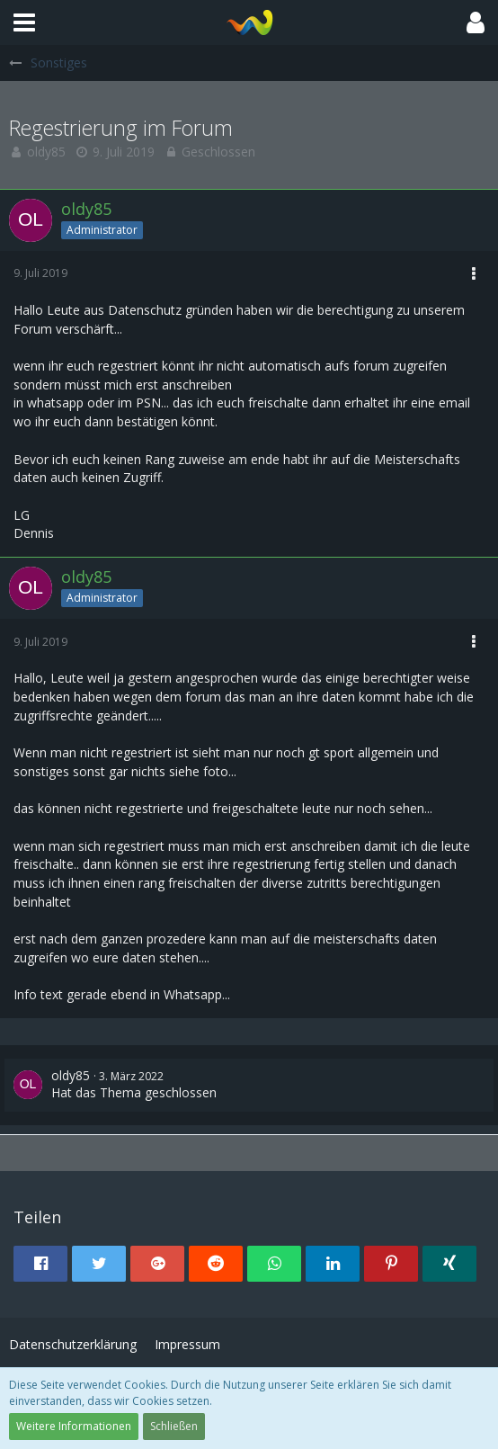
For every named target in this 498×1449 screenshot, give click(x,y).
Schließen (174, 1426)
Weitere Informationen (73, 1426)
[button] (24, 22)
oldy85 (46, 151)
